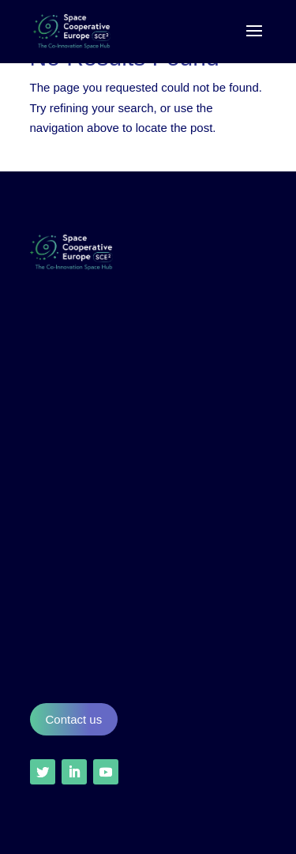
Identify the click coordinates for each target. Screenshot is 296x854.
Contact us (74, 719)
